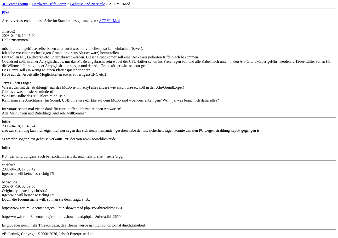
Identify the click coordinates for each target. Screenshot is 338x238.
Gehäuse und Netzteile (87, 4)
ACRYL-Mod (109, 21)
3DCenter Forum (15, 4)
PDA (6, 13)
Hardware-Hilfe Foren (49, 4)
